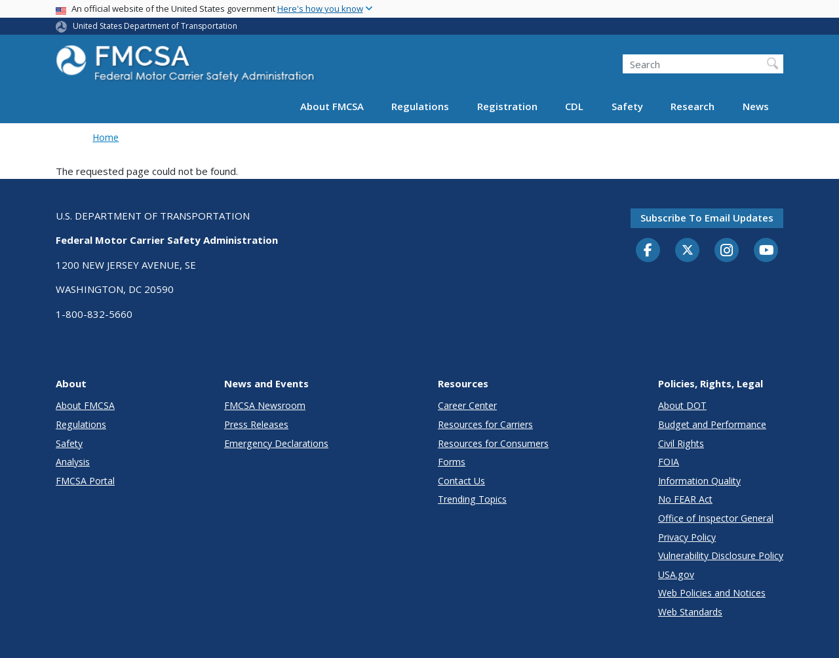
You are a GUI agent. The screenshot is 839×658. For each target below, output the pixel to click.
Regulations (420, 106)
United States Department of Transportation (155, 25)
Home (105, 137)
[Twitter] (687, 250)
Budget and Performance (712, 424)
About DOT (682, 405)
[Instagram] (726, 251)
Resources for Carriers (485, 424)
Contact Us (461, 480)
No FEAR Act (685, 499)
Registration (507, 106)
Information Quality (699, 480)
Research (692, 106)
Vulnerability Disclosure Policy (720, 555)
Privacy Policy (687, 537)
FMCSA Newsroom (264, 405)
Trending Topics (472, 499)
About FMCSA (332, 106)
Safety (627, 106)
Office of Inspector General (715, 518)
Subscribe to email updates (706, 217)
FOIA (668, 461)
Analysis (73, 461)
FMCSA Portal (85, 480)
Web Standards (690, 612)
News (756, 106)
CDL (574, 106)
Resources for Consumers (493, 443)
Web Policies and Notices (712, 593)
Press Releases (256, 424)
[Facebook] (648, 251)
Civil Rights (681, 443)
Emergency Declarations (276, 443)
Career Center (467, 405)
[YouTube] (766, 251)
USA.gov (676, 574)
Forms (451, 461)
